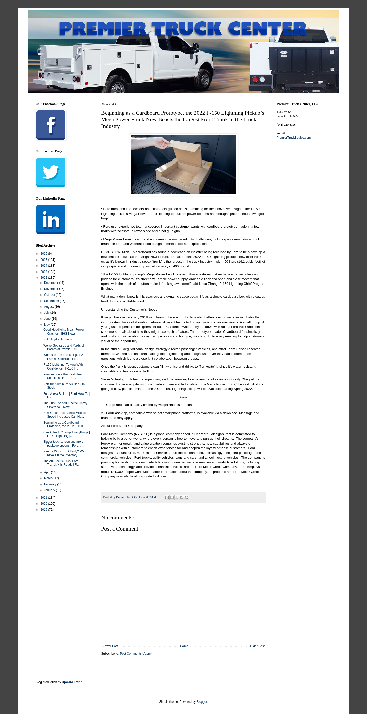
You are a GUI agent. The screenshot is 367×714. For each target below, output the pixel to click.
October (50, 295)
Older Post (257, 646)
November (51, 289)
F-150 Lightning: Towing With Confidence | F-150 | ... (63, 366)
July (47, 312)
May (47, 324)
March (49, 478)
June (47, 319)
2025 (44, 260)
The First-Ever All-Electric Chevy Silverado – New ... (65, 405)
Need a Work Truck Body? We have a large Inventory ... (63, 453)
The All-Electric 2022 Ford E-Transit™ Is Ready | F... (62, 462)
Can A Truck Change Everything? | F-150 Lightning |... (66, 434)
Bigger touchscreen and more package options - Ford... (63, 443)
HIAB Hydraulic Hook (57, 339)
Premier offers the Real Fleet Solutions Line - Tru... (62, 376)
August (49, 307)
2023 (44, 272)
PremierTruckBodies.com (294, 137)
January (50, 490)
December (51, 283)
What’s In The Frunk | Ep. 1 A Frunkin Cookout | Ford (63, 356)
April (47, 472)
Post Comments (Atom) (136, 653)
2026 (44, 253)
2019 (44, 509)
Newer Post (110, 646)
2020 (44, 504)
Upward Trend (72, 682)
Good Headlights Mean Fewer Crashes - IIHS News (63, 331)
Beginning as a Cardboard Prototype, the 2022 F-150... (64, 424)
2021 (44, 497)
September (52, 301)
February (50, 484)
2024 (44, 265)
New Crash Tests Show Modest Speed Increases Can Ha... (64, 414)
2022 (44, 277)
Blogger (201, 702)
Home (184, 646)
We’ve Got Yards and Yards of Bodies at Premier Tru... (63, 347)
